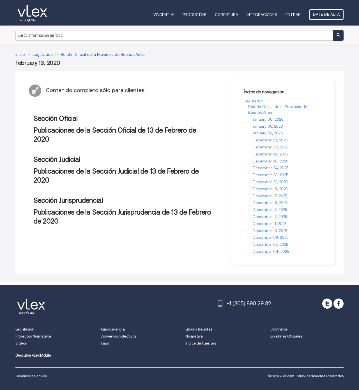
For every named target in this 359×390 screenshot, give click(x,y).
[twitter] (327, 304)
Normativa (194, 336)
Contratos (278, 329)
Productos (194, 14)
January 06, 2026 (268, 119)
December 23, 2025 (270, 175)
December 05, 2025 (270, 244)
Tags (104, 343)
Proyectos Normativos (33, 336)
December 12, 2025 (270, 216)
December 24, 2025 (270, 168)
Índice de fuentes (200, 343)
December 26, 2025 (270, 161)
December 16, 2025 (270, 202)
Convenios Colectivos (118, 336)
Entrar (293, 14)
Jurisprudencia (112, 329)
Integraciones (262, 14)
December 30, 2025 (270, 147)
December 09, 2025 (270, 237)
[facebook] (338, 304)
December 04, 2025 (271, 251)
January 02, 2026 (268, 133)
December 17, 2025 (270, 196)
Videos (21, 343)
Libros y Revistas (198, 329)
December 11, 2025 (269, 223)
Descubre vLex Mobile (33, 355)
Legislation (254, 101)
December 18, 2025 (270, 189)
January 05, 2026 (268, 126)
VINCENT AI (163, 14)
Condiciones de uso (31, 376)
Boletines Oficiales (286, 336)
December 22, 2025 (270, 182)
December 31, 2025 (270, 140)
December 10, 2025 (270, 230)
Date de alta (326, 14)
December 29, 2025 (270, 154)
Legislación (24, 329)
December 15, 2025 (270, 209)
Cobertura (226, 14)
